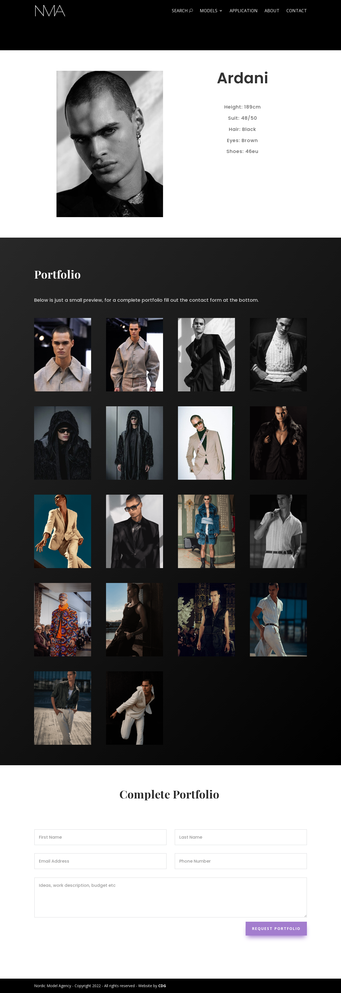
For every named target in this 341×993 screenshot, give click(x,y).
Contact (296, 11)
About (272, 11)
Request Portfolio (276, 928)
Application (244, 11)
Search (182, 11)
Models (208, 11)
